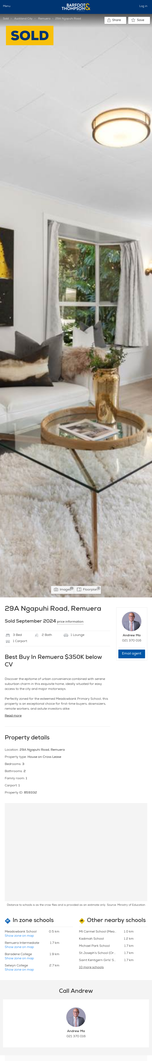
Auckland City (23, 18)
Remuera (44, 18)
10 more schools (91, 967)
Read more (13, 716)
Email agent (131, 654)
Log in (143, 6)
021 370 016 (131, 640)
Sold (6, 18)
